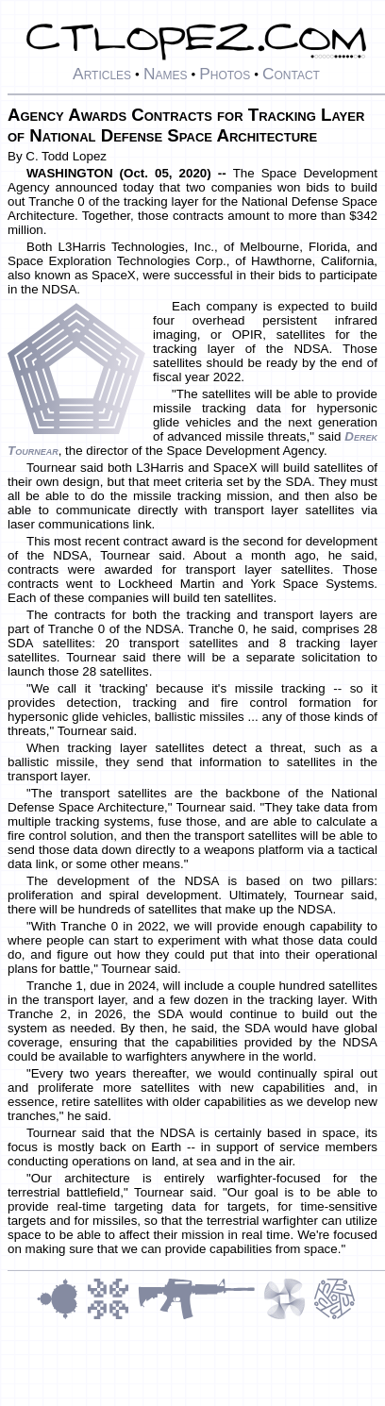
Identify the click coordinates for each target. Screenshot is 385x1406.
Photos (224, 73)
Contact (291, 73)
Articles (102, 73)
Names (165, 73)
